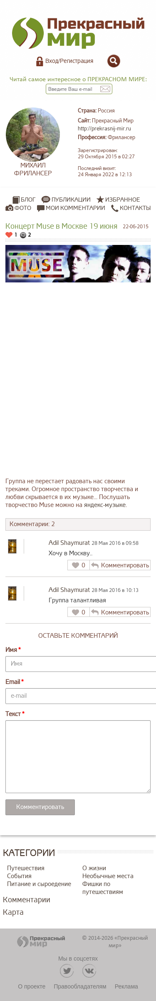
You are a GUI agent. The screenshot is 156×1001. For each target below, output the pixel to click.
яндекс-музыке (105, 505)
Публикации (71, 199)
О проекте (31, 986)
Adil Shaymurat (69, 543)
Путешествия (26, 868)
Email (12, 682)
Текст (13, 714)
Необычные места (108, 876)
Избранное (122, 199)
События (19, 876)
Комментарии (26, 899)
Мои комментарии (71, 208)
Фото (23, 208)
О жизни (94, 868)
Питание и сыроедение (39, 884)
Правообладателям (80, 986)
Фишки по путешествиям (102, 888)
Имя (11, 650)
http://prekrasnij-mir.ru (104, 128)
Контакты (131, 208)
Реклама (126, 986)
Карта (13, 912)
